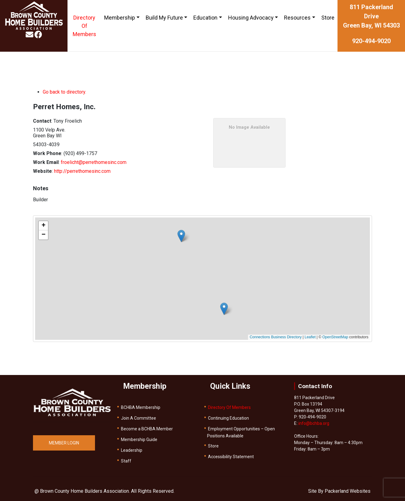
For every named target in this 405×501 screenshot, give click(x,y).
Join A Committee (138, 418)
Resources (297, 17)
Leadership (131, 450)
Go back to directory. (64, 92)
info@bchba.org (313, 423)
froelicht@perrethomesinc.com (93, 162)
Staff (126, 460)
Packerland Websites (347, 491)
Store (327, 17)
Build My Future (164, 17)
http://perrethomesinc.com (82, 171)
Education (205, 17)
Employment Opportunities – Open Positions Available (241, 432)
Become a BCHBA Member (147, 428)
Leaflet (310, 337)
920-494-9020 (371, 41)
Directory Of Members (84, 25)
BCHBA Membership (140, 407)
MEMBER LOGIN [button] (64, 442)
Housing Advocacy (251, 17)
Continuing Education (228, 418)
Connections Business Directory (275, 337)
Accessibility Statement (231, 456)
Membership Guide (139, 439)
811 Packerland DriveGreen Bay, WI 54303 (371, 16)
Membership (119, 17)
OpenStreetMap (335, 337)
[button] (181, 236)
